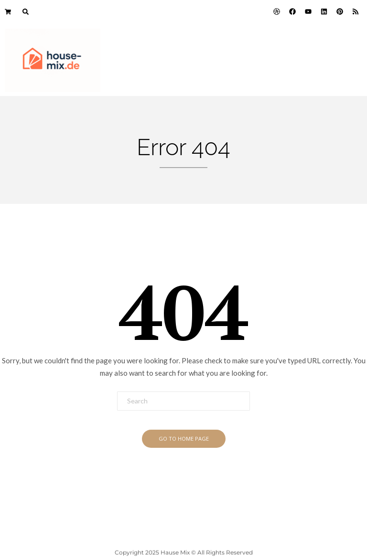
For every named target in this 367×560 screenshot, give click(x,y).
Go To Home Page (184, 438)
